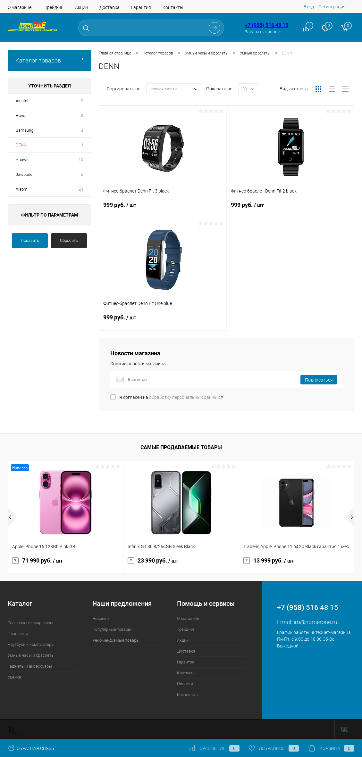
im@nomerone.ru (315, 622)
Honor (21, 115)
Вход (309, 6)
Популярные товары (111, 629)
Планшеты (18, 633)
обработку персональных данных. (185, 397)
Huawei (22, 159)
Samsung (24, 130)
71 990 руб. (37, 560)
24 (81, 189)
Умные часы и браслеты (31, 655)
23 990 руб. (153, 560)
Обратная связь (31, 748)
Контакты (173, 7)
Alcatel (22, 100)
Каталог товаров (49, 60)
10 (81, 159)
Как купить (187, 694)
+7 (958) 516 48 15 (266, 25)
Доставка (109, 7)
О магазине (19, 7)
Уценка (14, 677)
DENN (21, 145)
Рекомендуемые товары (115, 640)
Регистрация (332, 6)
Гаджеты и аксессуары (30, 666)
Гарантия (141, 7)
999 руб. (162, 209)
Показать (30, 240)
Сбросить (69, 240)
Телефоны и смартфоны (30, 622)
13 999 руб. (268, 560)
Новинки (100, 618)
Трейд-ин (54, 7)
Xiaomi (22, 189)
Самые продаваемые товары (181, 447)
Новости (185, 683)
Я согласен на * (171, 397)
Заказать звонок (262, 31)
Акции (81, 7)
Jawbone (24, 174)
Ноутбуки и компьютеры (31, 644)
